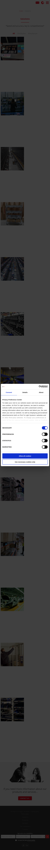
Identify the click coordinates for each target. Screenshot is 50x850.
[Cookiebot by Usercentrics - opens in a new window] (39, 386)
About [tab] (41, 392)
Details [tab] (25, 392)
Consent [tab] (9, 392)
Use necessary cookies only (25, 462)
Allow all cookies (25, 456)
